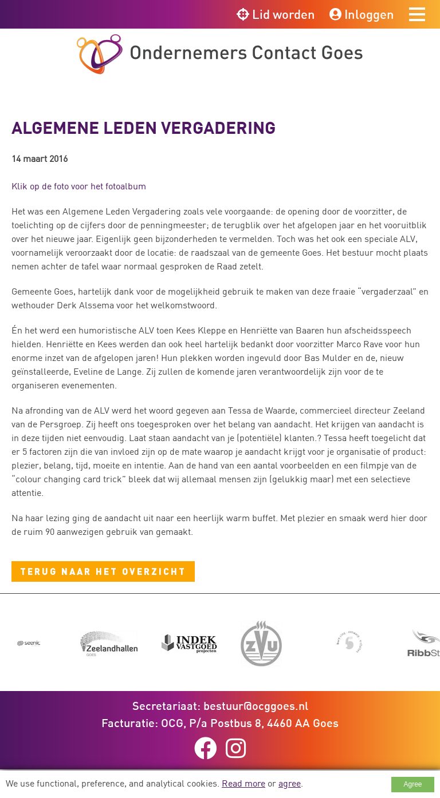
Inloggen (361, 14)
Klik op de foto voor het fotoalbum (78, 186)
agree (289, 783)
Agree (412, 784)
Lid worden (276, 14)
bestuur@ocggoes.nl (255, 705)
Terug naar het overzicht (103, 571)
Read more (243, 783)
